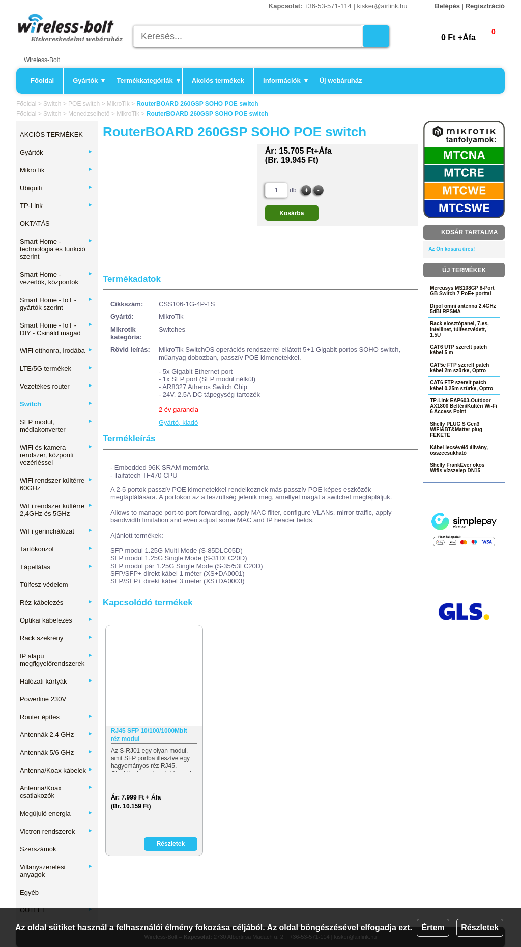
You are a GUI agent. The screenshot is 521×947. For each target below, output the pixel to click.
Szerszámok (38, 849)
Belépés (447, 6)
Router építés (56, 717)
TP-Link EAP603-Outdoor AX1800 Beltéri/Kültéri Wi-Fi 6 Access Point (463, 406)
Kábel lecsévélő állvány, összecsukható (459, 450)
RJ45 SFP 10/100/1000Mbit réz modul (149, 735)
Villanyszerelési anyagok (56, 870)
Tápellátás (56, 567)
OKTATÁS (35, 223)
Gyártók (89, 80)
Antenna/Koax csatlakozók (56, 792)
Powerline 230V (43, 699)
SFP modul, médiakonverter (56, 425)
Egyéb (29, 892)
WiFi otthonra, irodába (56, 350)
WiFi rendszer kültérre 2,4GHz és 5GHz (56, 509)
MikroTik (118, 103)
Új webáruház (341, 80)
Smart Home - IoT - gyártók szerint (56, 303)
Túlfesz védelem (44, 584)
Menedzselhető (88, 113)
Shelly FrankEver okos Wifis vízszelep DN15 (457, 468)
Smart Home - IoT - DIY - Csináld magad (56, 329)
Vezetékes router (56, 386)
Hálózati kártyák (56, 681)
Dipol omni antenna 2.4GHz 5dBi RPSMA (463, 308)
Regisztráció (485, 6)
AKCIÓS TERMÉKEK (51, 134)
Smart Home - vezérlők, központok (56, 278)
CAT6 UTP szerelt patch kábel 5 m (458, 350)
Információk (285, 80)
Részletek (480, 927)
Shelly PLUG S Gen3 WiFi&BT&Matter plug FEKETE (456, 429)
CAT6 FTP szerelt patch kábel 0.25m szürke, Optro (461, 385)
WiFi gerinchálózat (56, 531)
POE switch (84, 103)
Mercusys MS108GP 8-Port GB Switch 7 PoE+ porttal (462, 291)
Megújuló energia (56, 813)
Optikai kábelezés (56, 620)
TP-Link (56, 206)
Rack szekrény (56, 638)
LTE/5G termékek (56, 368)
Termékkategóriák (148, 80)
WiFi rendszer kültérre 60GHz (56, 484)
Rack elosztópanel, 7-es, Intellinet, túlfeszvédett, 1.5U (459, 329)
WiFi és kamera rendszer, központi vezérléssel (56, 454)
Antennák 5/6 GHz (56, 752)
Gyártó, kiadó (178, 422)
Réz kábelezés (56, 602)
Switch (52, 103)
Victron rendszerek (56, 831)
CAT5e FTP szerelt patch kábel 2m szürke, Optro (459, 367)
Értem (432, 927)
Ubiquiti (56, 188)
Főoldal (42, 80)
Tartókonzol (56, 549)
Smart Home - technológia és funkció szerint (56, 249)
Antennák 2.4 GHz (56, 734)
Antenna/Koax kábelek (56, 770)
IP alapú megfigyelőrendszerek (56, 659)
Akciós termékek (218, 80)
